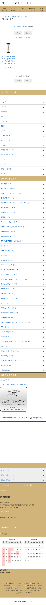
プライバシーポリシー (12, 590)
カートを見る (28, 485)
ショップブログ (18, 593)
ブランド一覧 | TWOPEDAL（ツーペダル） (14, 384)
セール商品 (19, 583)
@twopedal (36, 418)
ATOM (30, 593)
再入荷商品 (27, 583)
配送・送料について (9, 585)
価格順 (25, 26)
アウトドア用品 (12, 17)
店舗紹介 (39, 585)
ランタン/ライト (22, 17)
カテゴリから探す (14, 9)
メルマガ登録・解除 (34, 590)
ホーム (4, 17)
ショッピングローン (7, 380)
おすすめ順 (17, 26)
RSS (26, 593)
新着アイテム (4, 9)
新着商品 (11, 583)
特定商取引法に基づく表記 (34, 588)
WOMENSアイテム (32, 9)
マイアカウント (6, 485)
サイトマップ (23, 590)
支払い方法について (37, 583)
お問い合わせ (5, 490)
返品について (21, 585)
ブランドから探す (23, 9)
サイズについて (31, 585)
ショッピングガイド (19, 588)
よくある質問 (8, 588)
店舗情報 (41, 9)
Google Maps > (5, 511)
